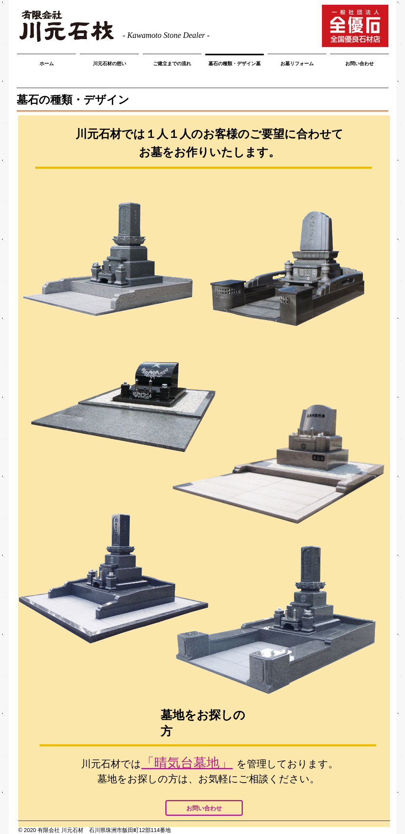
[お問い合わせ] (204, 808)
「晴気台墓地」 (187, 762)
